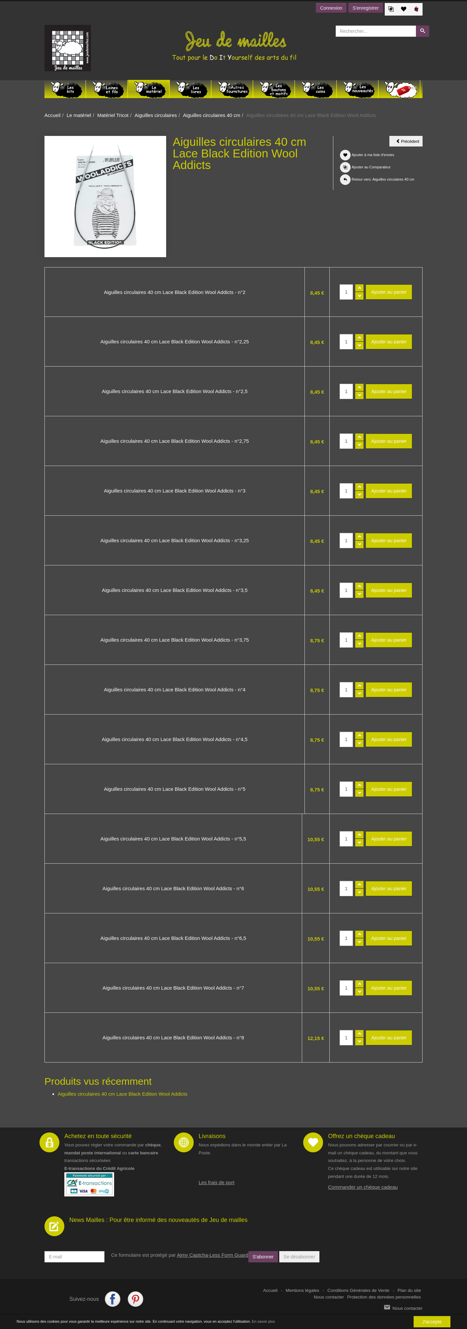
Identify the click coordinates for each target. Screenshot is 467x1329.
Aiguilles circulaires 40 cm (211, 115)
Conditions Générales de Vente (358, 1290)
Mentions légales (302, 1290)
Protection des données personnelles (384, 1297)
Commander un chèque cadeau (363, 1187)
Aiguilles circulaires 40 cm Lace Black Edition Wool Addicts (122, 1094)
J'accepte (432, 1321)
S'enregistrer (366, 8)
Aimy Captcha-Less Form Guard (212, 1255)
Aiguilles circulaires (156, 115)
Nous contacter (329, 1297)
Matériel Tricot (112, 115)
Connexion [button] (331, 8)
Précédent (409, 142)
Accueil (52, 115)
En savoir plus (263, 1321)
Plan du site (409, 1290)
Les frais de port (216, 1182)
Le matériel (79, 115)
